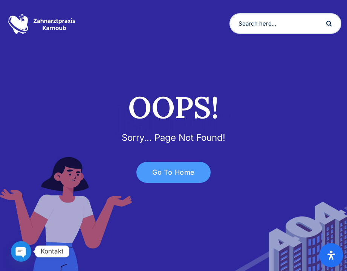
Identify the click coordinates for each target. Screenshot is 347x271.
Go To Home (169, 172)
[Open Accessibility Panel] (331, 255)
